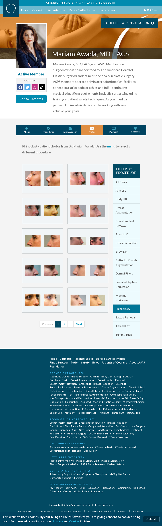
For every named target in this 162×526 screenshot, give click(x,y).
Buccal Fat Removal (60, 387)
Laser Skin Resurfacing (130, 398)
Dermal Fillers (124, 273)
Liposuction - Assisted (78, 401)
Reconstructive (56, 10)
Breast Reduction (126, 243)
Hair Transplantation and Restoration (71, 398)
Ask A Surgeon (70, 130)
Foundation (57, 366)
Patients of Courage (114, 362)
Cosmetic (37, 10)
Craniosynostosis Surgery (130, 426)
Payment (113, 130)
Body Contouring (111, 376)
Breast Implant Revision (63, 383)
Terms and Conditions (70, 511)
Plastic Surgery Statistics (64, 464)
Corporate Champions (94, 474)
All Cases (121, 182)
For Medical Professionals (71, 484)
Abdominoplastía (59, 447)
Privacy (58, 521)
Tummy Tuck (124, 334)
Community (124, 487)
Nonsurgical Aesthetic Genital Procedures (109, 405)
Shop (82, 487)
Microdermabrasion (134, 401)
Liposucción (90, 450)
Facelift (140, 390)
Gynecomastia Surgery (123, 394)
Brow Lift (121, 251)
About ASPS (137, 362)
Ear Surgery (108, 390)
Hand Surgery (104, 429)
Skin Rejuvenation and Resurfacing (117, 409)
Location (135, 130)
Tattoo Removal (126, 317)
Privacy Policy (25, 511)
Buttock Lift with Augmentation (126, 262)
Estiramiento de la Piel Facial (65, 450)
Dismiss (151, 519)
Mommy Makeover (122, 298)
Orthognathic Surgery (101, 433)
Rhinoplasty (123, 308)
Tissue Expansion (119, 437)
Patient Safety (80, 362)
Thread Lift (123, 326)
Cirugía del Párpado (126, 447)
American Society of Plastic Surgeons (81, 2)
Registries (139, 487)
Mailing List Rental (120, 474)
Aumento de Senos (82, 447)
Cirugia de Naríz (104, 447)
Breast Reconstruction (92, 422)
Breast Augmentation (124, 210)
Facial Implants (58, 394)
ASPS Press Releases (93, 464)
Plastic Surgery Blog (87, 460)
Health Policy (81, 491)
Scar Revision (57, 437)
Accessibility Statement (99, 511)
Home (24, 10)
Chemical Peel (137, 387)
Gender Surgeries (60, 429)
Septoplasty (74, 437)
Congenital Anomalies (100, 426)
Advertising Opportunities (65, 474)
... (70, 324)
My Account (56, 487)
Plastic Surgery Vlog (112, 460)
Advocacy (55, 491)
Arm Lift (121, 190)
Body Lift (121, 199)
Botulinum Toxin (59, 380)
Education (93, 487)
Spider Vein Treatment (62, 412)
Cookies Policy (45, 511)
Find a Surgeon (108, 10)
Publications (109, 487)
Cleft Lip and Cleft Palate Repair (68, 426)
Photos (92, 130)
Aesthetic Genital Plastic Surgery (69, 376)
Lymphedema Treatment (128, 429)
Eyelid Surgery (126, 390)
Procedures (48, 130)
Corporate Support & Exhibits (66, 477)
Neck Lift (78, 405)
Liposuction (56, 401)
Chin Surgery (57, 390)
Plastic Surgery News (62, 460)
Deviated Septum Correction (126, 284)
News (95, 362)
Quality (67, 491)
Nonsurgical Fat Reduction (65, 409)
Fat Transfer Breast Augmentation (88, 394)
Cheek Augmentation (114, 387)
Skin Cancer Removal (95, 437)
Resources (97, 491)
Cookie (74, 521)
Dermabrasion (75, 390)
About (26, 130)
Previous (47, 324)
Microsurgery (57, 433)
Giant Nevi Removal (83, 429)
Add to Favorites (31, 99)
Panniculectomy (125, 433)
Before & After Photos (82, 10)
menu (111, 146)
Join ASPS (71, 487)
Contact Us (138, 511)
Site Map (122, 511)
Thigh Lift (103, 412)
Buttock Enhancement (86, 387)
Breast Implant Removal (125, 223)
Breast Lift (122, 234)
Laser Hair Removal (105, 398)
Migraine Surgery (76, 433)
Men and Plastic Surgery (106, 401)
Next (79, 324)
